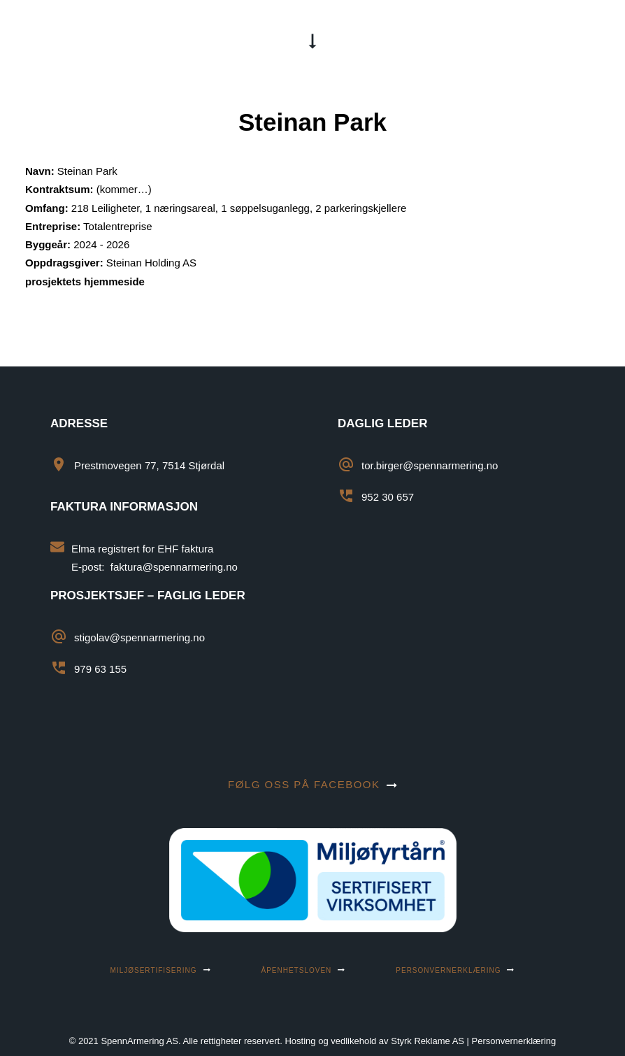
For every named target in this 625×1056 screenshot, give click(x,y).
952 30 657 (387, 497)
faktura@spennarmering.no (174, 567)
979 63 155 (100, 669)
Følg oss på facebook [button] (312, 784)
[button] (593, 40)
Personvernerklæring (514, 1041)
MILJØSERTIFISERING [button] (160, 970)
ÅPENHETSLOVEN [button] (303, 970)
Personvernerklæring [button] (455, 970)
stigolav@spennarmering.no (139, 637)
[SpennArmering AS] (94, 40)
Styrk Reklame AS (427, 1041)
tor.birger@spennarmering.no (429, 465)
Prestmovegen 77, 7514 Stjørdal (149, 465)
